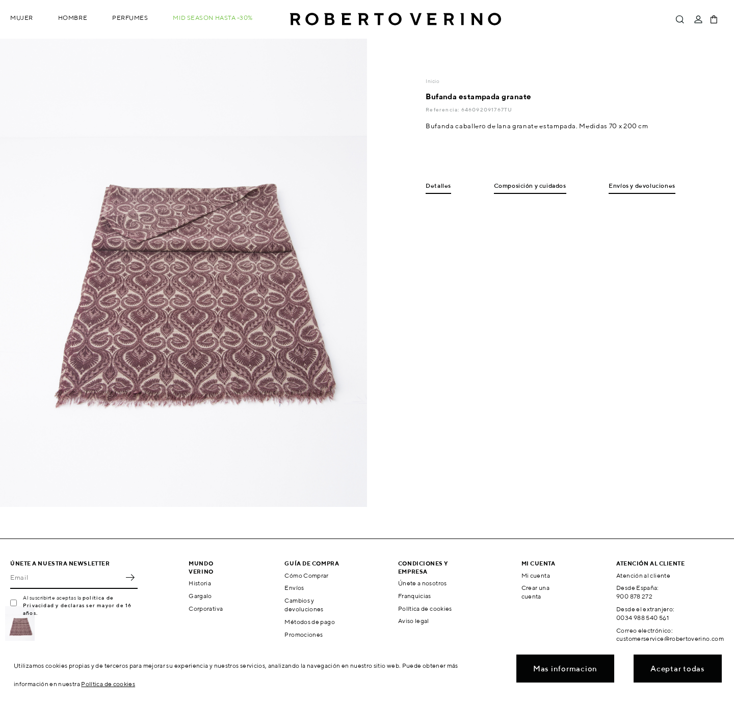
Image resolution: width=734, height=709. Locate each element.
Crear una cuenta (535, 592)
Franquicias (414, 596)
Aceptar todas (677, 668)
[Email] (66, 578)
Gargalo (200, 596)
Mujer (21, 17)
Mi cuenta (535, 575)
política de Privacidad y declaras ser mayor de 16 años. (77, 605)
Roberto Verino (396, 19)
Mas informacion (565, 668)
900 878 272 (634, 596)
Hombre (72, 17)
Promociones (303, 634)
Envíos (294, 587)
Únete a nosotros (422, 583)
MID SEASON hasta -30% (213, 17)
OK (130, 578)
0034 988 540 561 (642, 617)
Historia (200, 583)
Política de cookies (425, 608)
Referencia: (443, 109)
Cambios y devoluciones (303, 605)
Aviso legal (413, 621)
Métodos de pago (309, 622)
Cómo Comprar (306, 575)
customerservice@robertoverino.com (670, 638)
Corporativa (206, 608)
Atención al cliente (643, 575)
